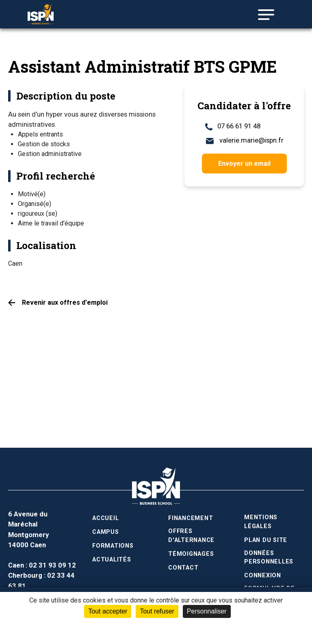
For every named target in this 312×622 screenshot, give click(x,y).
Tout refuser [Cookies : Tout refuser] (157, 611)
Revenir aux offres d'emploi (65, 302)
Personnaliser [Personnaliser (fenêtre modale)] (207, 611)
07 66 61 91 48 (232, 126)
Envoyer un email (244, 163)
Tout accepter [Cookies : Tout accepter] (107, 611)
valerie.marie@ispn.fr (244, 140)
